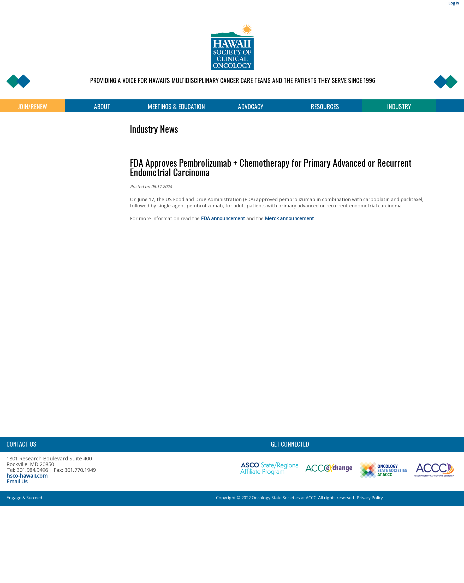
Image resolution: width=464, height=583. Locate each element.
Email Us (17, 481)
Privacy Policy (370, 498)
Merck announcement (289, 218)
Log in (453, 3)
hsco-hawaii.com (27, 475)
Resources (325, 106)
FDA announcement (223, 218)
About (102, 106)
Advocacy (250, 106)
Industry (399, 106)
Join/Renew (32, 106)
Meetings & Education (176, 106)
